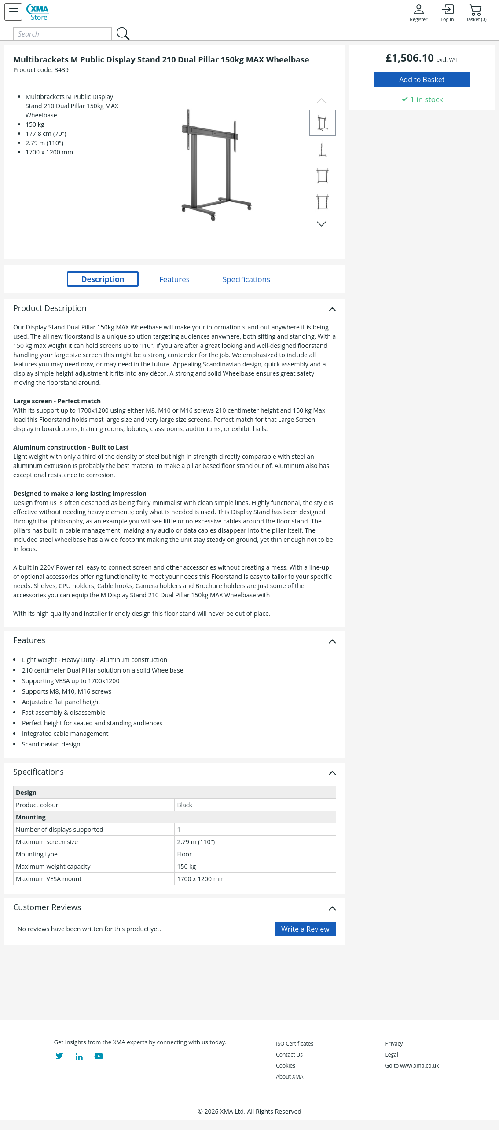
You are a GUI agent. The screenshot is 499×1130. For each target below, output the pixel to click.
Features (29, 640)
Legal (391, 1054)
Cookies (285, 1065)
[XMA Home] (37, 12)
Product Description (50, 308)
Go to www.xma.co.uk (412, 1065)
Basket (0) (475, 12)
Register (418, 12)
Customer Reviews (47, 907)
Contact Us (289, 1054)
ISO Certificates (294, 1043)
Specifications (38, 772)
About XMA (289, 1076)
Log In (447, 12)
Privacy (394, 1043)
